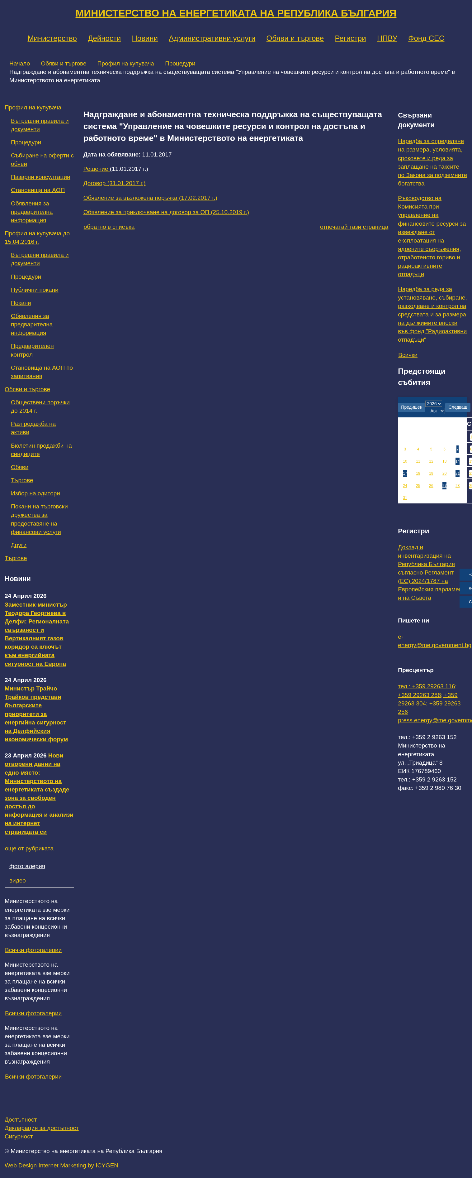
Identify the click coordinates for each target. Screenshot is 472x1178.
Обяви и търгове (295, 38)
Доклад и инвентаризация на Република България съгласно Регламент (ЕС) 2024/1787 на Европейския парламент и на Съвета (431, 572)
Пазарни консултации (40, 177)
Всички (408, 355)
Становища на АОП (38, 190)
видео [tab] (17, 880)
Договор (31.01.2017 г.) (114, 183)
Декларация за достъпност (42, 1128)
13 (444, 461)
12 (431, 461)
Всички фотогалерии (33, 950)
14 (457, 461)
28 (457, 485)
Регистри (350, 38)
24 (405, 485)
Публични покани (35, 289)
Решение (96, 169)
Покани (21, 303)
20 (444, 473)
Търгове (22, 480)
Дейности (104, 38)
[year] (433, 404)
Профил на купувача (125, 63)
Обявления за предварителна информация (32, 212)
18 (418, 473)
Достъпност (21, 1119)
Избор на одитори (35, 493)
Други (18, 545)
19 (431, 473)
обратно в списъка (109, 227)
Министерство (52, 38)
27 (444, 485)
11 (418, 461)
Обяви (19, 467)
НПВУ (387, 38)
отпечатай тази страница (354, 227)
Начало (19, 63)
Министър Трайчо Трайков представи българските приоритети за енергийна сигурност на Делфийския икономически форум (36, 714)
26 (431, 485)
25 (418, 485)
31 (405, 498)
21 (457, 473)
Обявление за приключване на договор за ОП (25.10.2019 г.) (166, 212)
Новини (145, 38)
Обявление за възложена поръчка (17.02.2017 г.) (150, 198)
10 (405, 461)
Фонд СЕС (426, 38)
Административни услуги (212, 38)
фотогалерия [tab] (27, 866)
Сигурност (19, 1136)
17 (405, 473)
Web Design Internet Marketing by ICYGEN (61, 1165)
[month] (437, 411)
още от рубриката (29, 848)
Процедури (180, 63)
